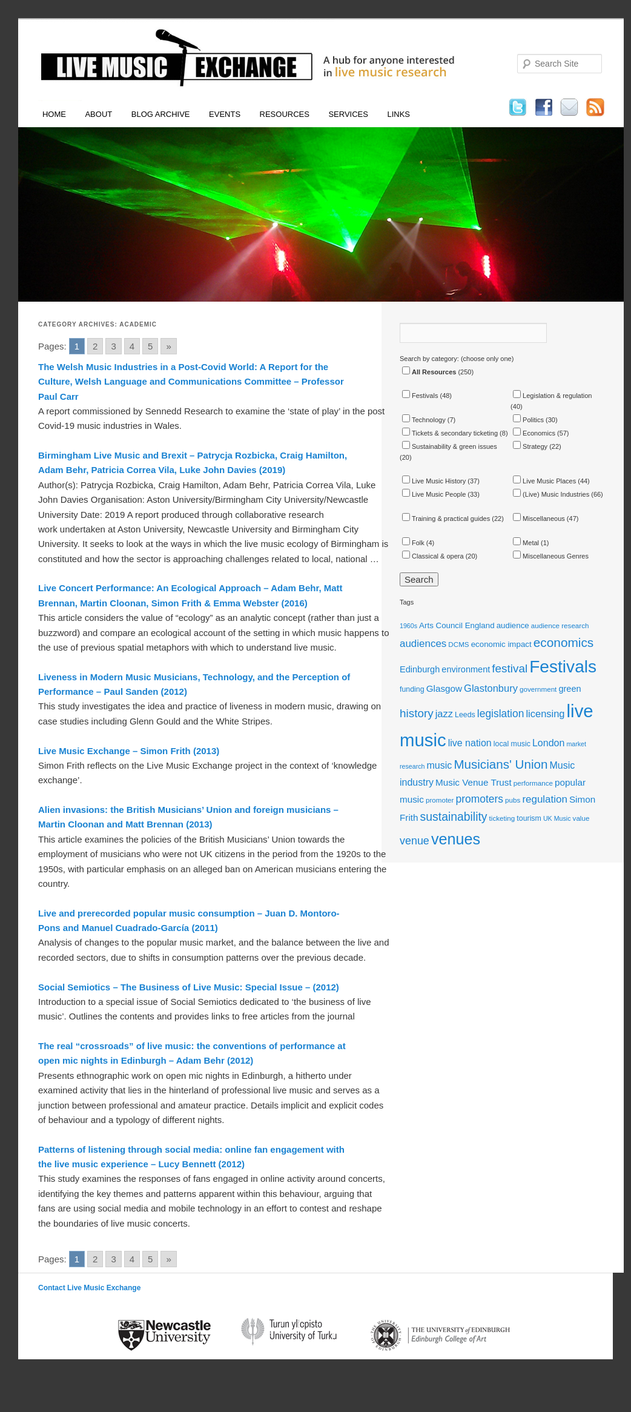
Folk (413, 542)
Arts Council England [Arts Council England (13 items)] (456, 625)
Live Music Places (544, 481)
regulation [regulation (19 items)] (544, 799)
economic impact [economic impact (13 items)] (501, 644)
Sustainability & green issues (449, 446)
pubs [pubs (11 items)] (512, 800)
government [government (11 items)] (538, 689)
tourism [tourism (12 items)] (529, 818)
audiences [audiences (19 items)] (423, 643)
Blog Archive (160, 114)
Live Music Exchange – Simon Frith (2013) (128, 751)
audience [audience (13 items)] (513, 625)
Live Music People (434, 494)
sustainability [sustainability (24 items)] (453, 816)
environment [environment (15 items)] (465, 669)
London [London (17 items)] (548, 743)
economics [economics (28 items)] (564, 642)
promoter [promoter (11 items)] (440, 800)
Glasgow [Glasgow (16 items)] (444, 688)
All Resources (429, 372)
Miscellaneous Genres (551, 556)
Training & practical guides (446, 518)
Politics (528, 419)
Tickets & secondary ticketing (450, 433)
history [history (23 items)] (417, 713)
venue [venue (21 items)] (414, 841)
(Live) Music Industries (551, 494)
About (98, 114)
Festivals (420, 395)
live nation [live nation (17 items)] (470, 743)
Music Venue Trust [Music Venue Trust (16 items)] (473, 782)
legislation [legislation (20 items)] (500, 714)
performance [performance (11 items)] (533, 783)
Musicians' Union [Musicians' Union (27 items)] (500, 764)
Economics (534, 433)
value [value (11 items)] (581, 818)
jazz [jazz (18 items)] (444, 713)
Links (398, 114)
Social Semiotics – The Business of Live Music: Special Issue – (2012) (188, 987)
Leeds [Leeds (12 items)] (465, 715)
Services (348, 114)
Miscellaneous (539, 518)
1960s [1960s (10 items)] (408, 625)
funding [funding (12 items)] (412, 689)
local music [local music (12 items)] (512, 744)
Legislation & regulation (552, 395)
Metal (526, 542)
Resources (284, 114)
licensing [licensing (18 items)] (545, 713)
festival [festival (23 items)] (509, 668)
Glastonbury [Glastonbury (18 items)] (491, 688)
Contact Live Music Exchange (89, 1288)
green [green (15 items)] (569, 689)
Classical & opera (433, 556)
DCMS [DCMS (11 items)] (458, 644)
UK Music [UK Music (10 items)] (557, 818)
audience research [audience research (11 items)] (560, 625)
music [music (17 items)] (439, 765)
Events (224, 114)
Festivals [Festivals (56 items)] (562, 666)
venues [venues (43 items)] (455, 838)
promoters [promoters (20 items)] (480, 799)
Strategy (530, 446)
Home (54, 114)
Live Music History (434, 481)
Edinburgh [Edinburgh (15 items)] (420, 669)
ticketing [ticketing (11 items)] (502, 818)
